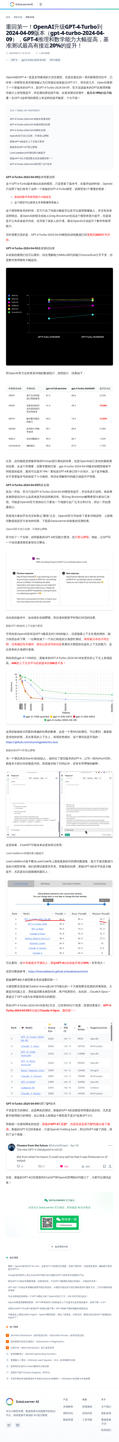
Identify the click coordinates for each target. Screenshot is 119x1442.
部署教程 (87, 1406)
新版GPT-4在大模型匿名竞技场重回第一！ (31, 159)
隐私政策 (106, 1413)
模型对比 (68, 1413)
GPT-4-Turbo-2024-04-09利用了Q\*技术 (31, 165)
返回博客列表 (59, 1246)
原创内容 (87, 1413)
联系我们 (106, 1429)
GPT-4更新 (55, 61)
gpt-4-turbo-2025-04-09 (34, 61)
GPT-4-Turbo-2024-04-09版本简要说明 (30, 120)
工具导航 (87, 1419)
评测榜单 (68, 1406)
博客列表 (18, 17)
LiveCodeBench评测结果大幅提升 (27, 153)
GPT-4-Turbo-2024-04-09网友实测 (27, 131)
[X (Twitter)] (9, 1425)
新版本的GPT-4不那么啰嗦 (23, 148)
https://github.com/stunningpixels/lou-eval (34, 743)
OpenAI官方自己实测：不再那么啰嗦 (29, 137)
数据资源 (68, 1419)
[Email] (18, 1425)
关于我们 (106, 1406)
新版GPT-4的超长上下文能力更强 (27, 142)
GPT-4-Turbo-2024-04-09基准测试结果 (30, 125)
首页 (8, 17)
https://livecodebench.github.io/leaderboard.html (60, 972)
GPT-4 (14, 61)
